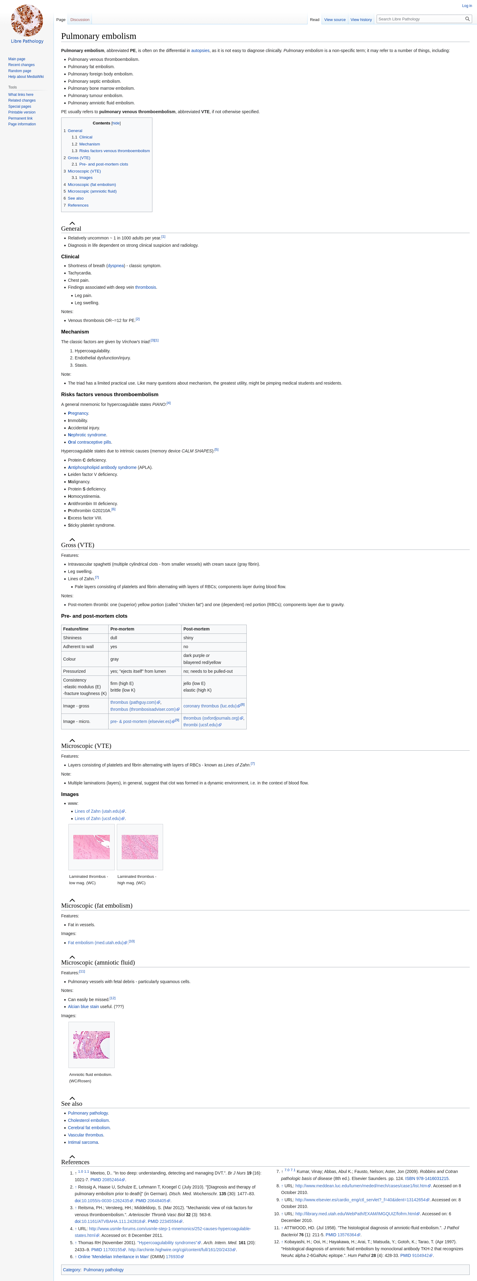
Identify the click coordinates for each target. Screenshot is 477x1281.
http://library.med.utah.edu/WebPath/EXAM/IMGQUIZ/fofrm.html (355, 1213)
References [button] (75, 1162)
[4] (169, 403)
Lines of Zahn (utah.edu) (98, 811)
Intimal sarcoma (83, 1142)
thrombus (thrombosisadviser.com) (143, 709)
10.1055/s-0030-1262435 (105, 1200)
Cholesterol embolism (88, 1120)
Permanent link (20, 118)
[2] (138, 319)
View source (335, 19)
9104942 (420, 1255)
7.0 (286, 1170)
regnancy (78, 413)
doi (78, 1200)
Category (71, 1269)
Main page (16, 59)
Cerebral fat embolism (89, 1127)
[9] (177, 720)
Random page (19, 71)
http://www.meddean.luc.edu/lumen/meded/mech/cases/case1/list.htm (361, 1185)
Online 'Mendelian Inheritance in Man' (113, 1256)
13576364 (347, 1234)
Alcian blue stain (83, 1006)
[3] (153, 340)
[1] (163, 237)
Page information (22, 124)
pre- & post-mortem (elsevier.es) (140, 721)
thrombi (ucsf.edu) (200, 724)
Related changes (22, 100)
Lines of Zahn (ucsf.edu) (98, 818)
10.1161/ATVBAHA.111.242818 (111, 1221)
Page (60, 19)
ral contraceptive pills (89, 442)
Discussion (79, 19)
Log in (467, 6)
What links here (20, 94)
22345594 (169, 1221)
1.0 (80, 1171)
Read (314, 19)
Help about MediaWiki (26, 77)
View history (361, 19)
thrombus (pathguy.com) (133, 702)
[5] (216, 450)
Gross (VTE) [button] (77, 545)
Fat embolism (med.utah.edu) (96, 942)
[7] (97, 577)
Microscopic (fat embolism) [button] (96, 905)
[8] (243, 704)
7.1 (293, 1170)
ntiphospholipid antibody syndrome (102, 467)
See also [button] (71, 1103)
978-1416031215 (432, 1178)
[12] (112, 998)
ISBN (410, 1178)
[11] (82, 971)
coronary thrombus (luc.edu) (210, 705)
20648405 (157, 1200)
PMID (95, 1179)
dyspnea (116, 265)
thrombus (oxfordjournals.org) (211, 718)
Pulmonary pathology (87, 1113)
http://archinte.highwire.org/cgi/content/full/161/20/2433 (180, 1249)
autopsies (200, 50)
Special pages (19, 106)
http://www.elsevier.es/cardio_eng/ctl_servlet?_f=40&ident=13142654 (360, 1199)
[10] (131, 941)
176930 (173, 1256)
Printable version (21, 112)
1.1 (86, 1171)
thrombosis (145, 287)
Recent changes (21, 65)
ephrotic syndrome (87, 434)
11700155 (112, 1249)
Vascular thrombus (85, 1135)
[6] (114, 509)
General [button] (71, 228)
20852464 (111, 1179)
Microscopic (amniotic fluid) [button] (98, 962)
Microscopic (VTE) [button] (86, 745)
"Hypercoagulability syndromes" (167, 1242)
